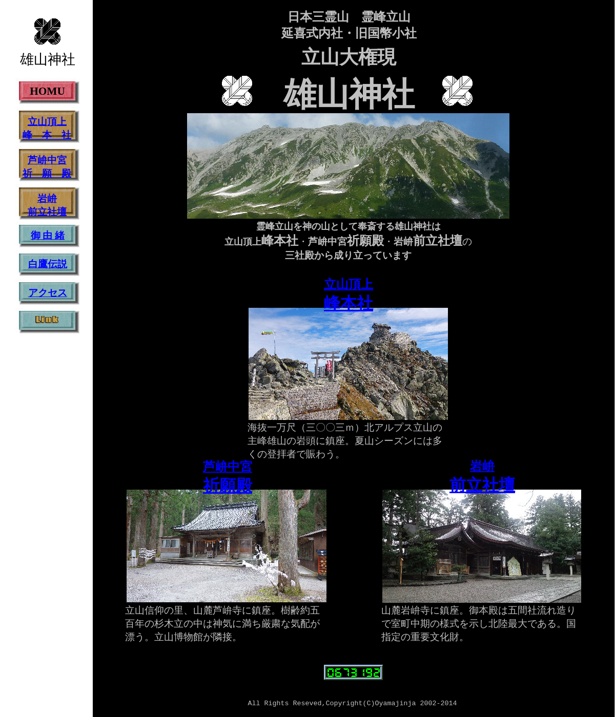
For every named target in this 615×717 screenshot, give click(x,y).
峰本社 (348, 303)
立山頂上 (348, 284)
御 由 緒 (48, 235)
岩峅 (482, 466)
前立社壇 (482, 485)
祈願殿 (227, 485)
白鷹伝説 (47, 264)
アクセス (47, 292)
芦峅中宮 (227, 466)
